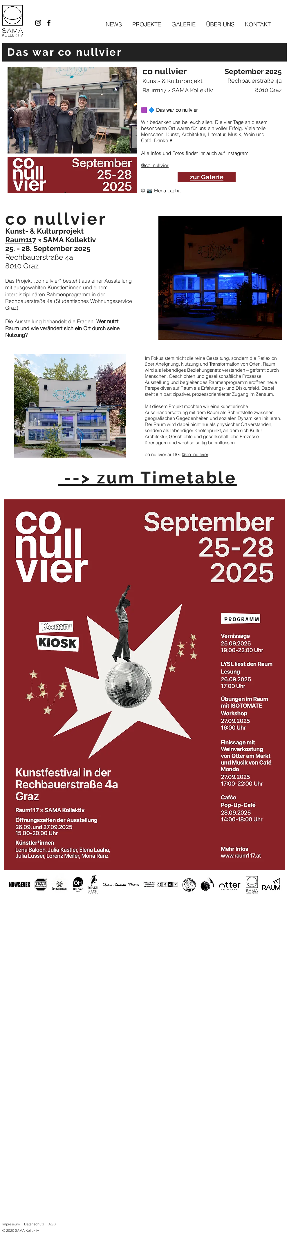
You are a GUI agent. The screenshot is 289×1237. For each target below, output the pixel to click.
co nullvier (47, 280)
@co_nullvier (155, 165)
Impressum (11, 1224)
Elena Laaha (167, 190)
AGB (52, 1224)
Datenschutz (34, 1224)
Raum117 (154, 90)
